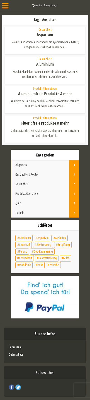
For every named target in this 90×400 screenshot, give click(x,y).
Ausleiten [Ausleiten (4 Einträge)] (60, 238)
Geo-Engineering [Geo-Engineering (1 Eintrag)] (43, 251)
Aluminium (45, 64)
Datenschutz (16, 354)
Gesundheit (45, 29)
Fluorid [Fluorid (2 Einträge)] (23, 251)
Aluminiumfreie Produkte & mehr (45, 93)
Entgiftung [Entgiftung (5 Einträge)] (64, 244)
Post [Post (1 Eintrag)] (40, 265)
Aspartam (45, 34)
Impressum (15, 347)
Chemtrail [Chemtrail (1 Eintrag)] (24, 244)
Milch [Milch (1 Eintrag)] (66, 258)
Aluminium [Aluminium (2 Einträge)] (25, 238)
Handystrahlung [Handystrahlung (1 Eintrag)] (48, 258)
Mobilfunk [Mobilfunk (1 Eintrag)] (25, 265)
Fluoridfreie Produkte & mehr (45, 123)
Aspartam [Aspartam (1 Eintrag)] (43, 238)
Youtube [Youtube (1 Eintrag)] (54, 265)
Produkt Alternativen (45, 88)
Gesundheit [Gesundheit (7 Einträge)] (25, 258)
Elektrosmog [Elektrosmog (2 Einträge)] (43, 244)
